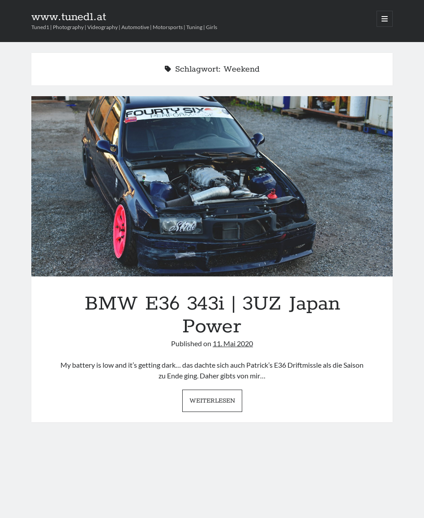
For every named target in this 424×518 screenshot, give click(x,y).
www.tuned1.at (68, 17)
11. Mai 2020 (233, 343)
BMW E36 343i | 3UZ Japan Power (212, 186)
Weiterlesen (215, 403)
